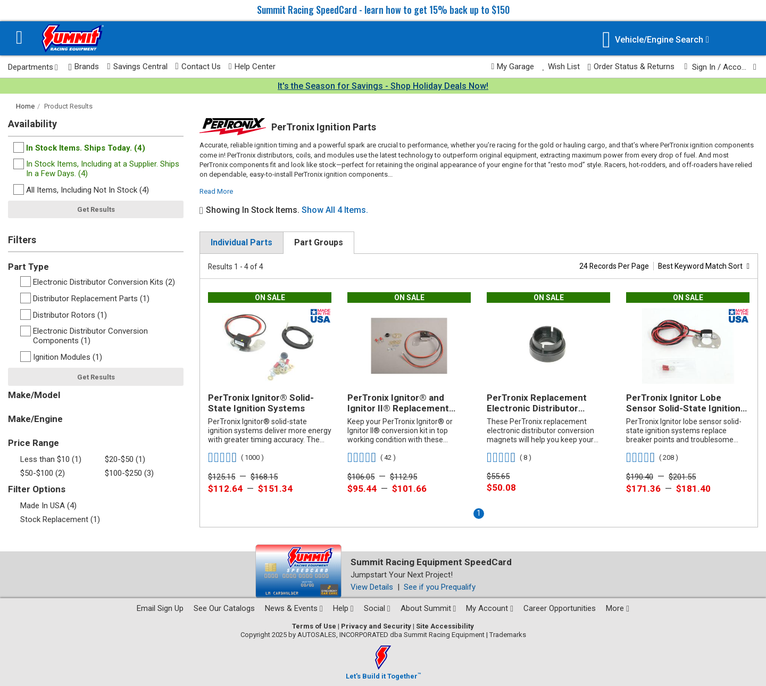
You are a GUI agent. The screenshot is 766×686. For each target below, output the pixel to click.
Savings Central (137, 66)
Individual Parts (241, 242)
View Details (372, 587)
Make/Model (34, 395)
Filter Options (36, 489)
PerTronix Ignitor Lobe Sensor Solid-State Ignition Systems (683, 403)
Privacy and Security (376, 626)
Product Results (68, 106)
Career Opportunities (559, 608)
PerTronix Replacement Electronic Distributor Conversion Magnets (537, 403)
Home (25, 106)
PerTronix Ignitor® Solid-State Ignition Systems (261, 403)
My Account (489, 608)
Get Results (96, 209)
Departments (33, 67)
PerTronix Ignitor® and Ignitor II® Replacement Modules (398, 403)
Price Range (33, 442)
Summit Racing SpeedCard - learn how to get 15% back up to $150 (383, 9)
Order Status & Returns (631, 67)
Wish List (560, 66)
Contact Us (198, 66)
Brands (84, 67)
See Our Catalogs (224, 608)
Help (343, 608)
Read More (216, 191)
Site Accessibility (445, 626)
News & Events (294, 608)
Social (377, 608)
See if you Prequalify (440, 587)
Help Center (252, 66)
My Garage (513, 66)
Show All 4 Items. (335, 210)
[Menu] (19, 39)
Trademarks (507, 635)
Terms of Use (314, 626)
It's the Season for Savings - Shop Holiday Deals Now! (383, 86)
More (617, 608)
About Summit (428, 608)
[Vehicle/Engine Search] (655, 39)
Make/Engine (35, 419)
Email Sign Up (160, 608)
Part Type (28, 266)
